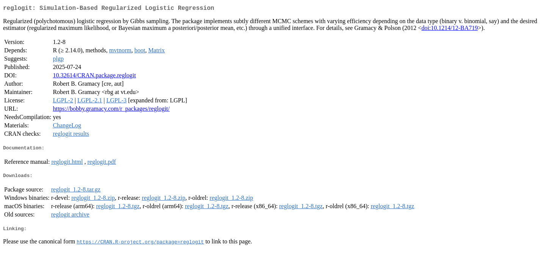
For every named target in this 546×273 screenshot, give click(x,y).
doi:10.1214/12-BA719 (449, 29)
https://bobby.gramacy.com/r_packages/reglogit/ (111, 110)
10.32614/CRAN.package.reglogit (94, 77)
